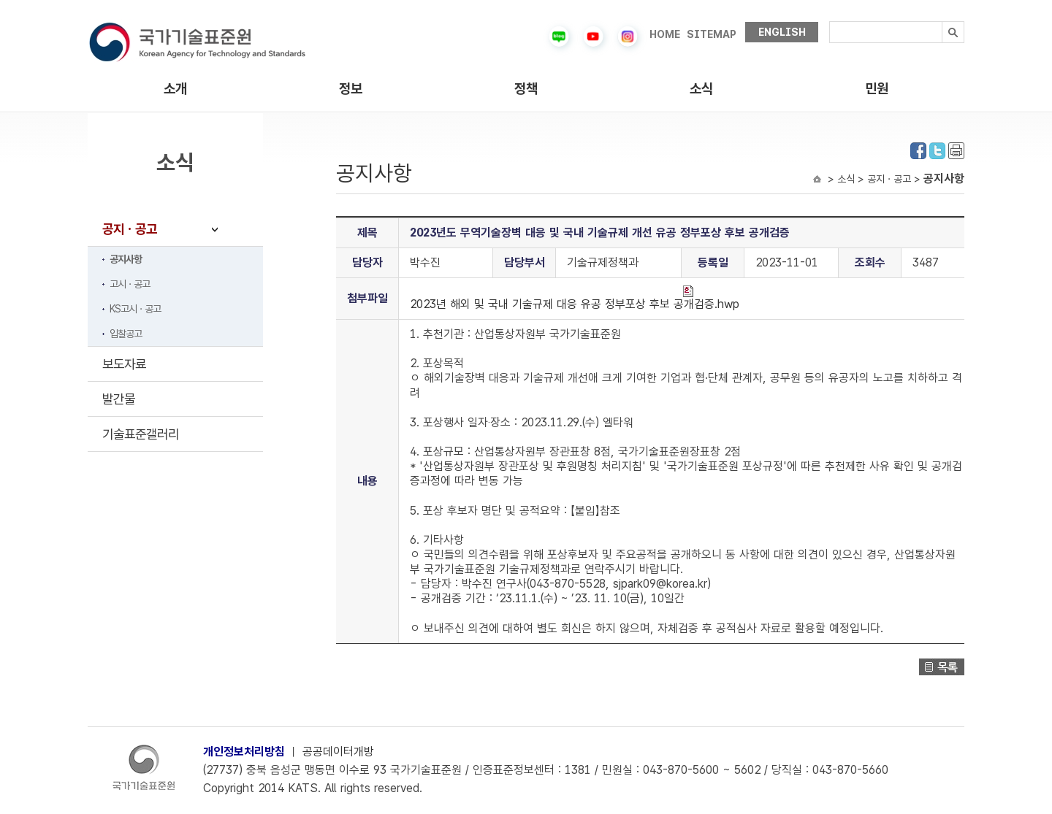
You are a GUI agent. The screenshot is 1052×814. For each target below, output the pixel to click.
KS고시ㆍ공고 (135, 309)
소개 (175, 88)
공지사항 (126, 259)
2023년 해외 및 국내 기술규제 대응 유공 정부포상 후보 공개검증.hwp (574, 298)
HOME (664, 34)
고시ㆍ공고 (130, 284)
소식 (701, 88)
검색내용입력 (829, 21)
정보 (350, 88)
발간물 (118, 399)
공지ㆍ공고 (129, 229)
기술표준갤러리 (140, 434)
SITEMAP (711, 34)
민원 (876, 88)
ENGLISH (782, 32)
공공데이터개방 (338, 752)
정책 (526, 88)
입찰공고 (126, 333)
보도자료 (124, 364)
